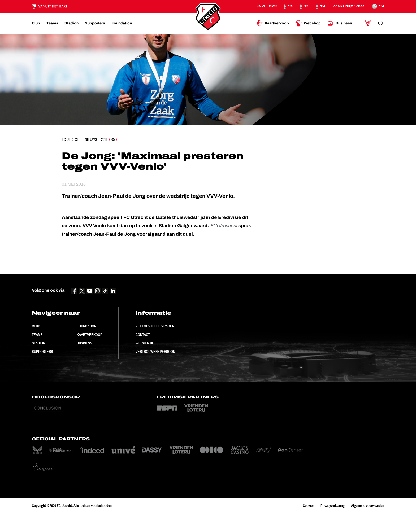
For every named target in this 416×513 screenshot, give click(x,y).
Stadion (38, 343)
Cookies (308, 505)
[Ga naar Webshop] (308, 23)
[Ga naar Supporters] (95, 23)
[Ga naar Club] (36, 23)
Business (84, 343)
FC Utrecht (71, 139)
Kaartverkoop (89, 334)
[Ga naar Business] (339, 23)
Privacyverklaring (332, 505)
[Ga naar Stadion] (71, 23)
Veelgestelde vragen (155, 326)
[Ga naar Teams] (52, 23)
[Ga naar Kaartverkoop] (272, 23)
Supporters (42, 351)
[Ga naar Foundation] (121, 23)
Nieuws (91, 139)
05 (113, 139)
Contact (143, 334)
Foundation (86, 326)
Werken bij (145, 343)
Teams (37, 334)
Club (36, 326)
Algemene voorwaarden (367, 505)
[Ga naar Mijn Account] (368, 23)
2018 (104, 139)
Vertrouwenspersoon (155, 351)
